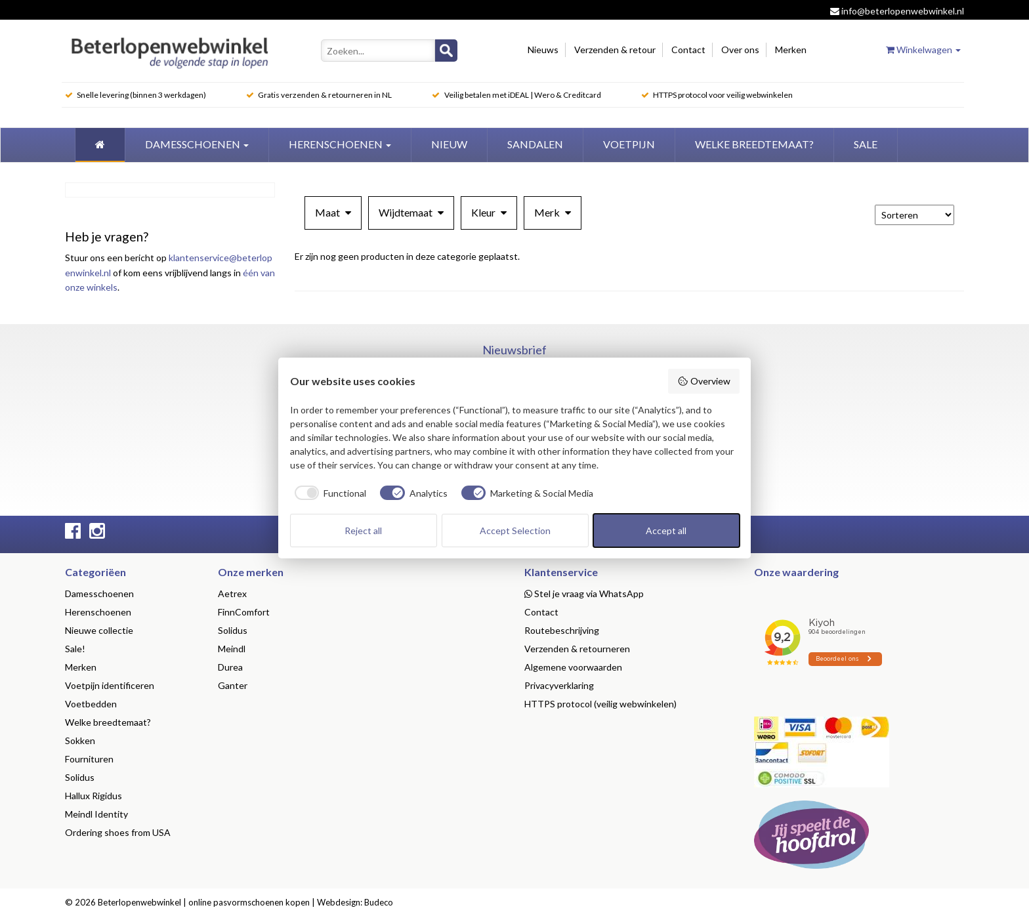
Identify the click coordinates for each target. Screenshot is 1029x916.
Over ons (740, 49)
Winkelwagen (923, 49)
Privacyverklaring (559, 685)
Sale (865, 144)
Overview (703, 381)
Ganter (232, 685)
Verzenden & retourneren (577, 648)
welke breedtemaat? (754, 144)
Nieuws (543, 49)
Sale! (75, 648)
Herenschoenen (340, 144)
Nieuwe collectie (99, 630)
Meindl (231, 648)
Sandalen (535, 144)
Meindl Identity (96, 814)
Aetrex (232, 593)
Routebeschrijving (561, 630)
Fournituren (89, 758)
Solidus (79, 777)
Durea (230, 667)
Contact (688, 49)
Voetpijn (629, 144)
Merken (791, 49)
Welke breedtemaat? (108, 722)
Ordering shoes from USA (118, 832)
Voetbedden (91, 703)
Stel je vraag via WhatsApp (584, 593)
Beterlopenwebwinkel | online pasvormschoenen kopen (204, 902)
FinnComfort (244, 611)
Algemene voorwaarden (573, 667)
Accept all (666, 530)
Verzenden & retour (615, 49)
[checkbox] (328, 493)
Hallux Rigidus (93, 795)
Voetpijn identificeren (109, 685)
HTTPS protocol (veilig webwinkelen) (600, 703)
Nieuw (449, 144)
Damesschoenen (197, 144)
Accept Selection (515, 530)
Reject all (363, 530)
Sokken (80, 740)
